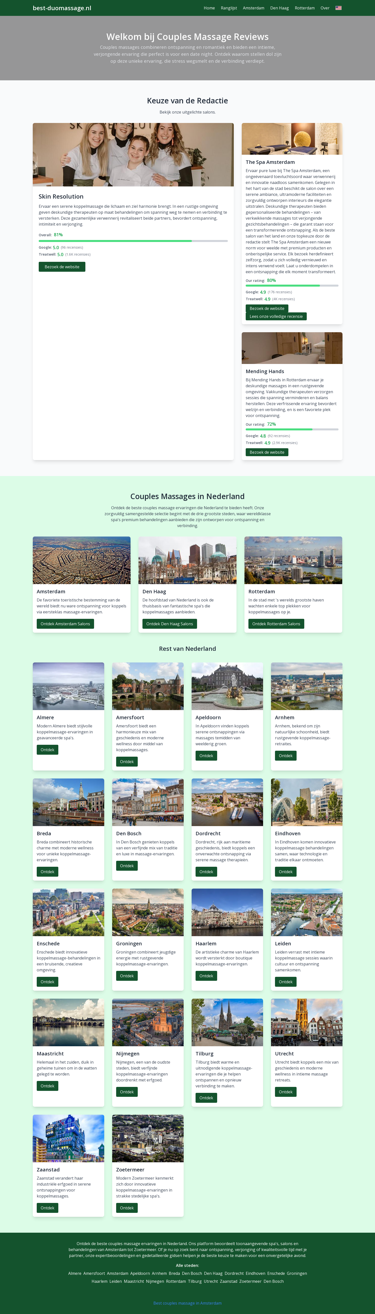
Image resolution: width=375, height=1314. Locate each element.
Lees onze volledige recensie (276, 316)
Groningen (297, 1273)
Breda (174, 1273)
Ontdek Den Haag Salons (169, 624)
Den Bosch (192, 1273)
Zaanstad (228, 1281)
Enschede (276, 1273)
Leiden (115, 1281)
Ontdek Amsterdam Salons (65, 624)
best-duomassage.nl (62, 8)
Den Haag (279, 8)
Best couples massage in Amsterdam (187, 1303)
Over (325, 8)
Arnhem (159, 1273)
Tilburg (195, 1281)
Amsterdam (253, 8)
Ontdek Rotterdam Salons (276, 624)
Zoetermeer (250, 1281)
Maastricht (134, 1281)
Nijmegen (155, 1281)
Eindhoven (255, 1273)
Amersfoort (94, 1273)
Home (209, 8)
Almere (74, 1273)
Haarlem (99, 1281)
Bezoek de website (62, 266)
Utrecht (211, 1281)
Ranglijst (229, 8)
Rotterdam (305, 8)
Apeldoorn (140, 1273)
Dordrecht (234, 1273)
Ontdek (47, 749)
